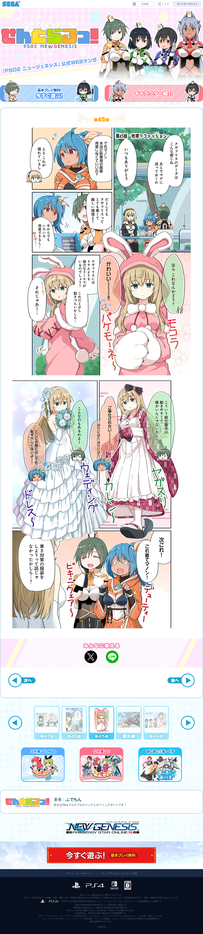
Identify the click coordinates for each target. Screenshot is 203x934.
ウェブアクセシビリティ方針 (120, 873)
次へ (21, 680)
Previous (15, 723)
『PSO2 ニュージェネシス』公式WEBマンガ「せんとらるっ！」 (50, 36)
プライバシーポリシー (79, 873)
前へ (181, 680)
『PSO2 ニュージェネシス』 (101, 827)
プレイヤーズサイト (187, 4)
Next (188, 723)
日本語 (144, 4)
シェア (165, 4)
